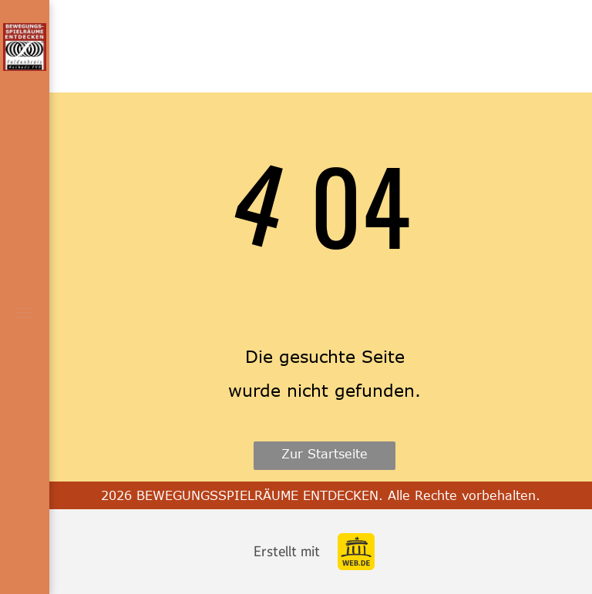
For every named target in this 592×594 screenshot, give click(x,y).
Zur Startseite (324, 454)
